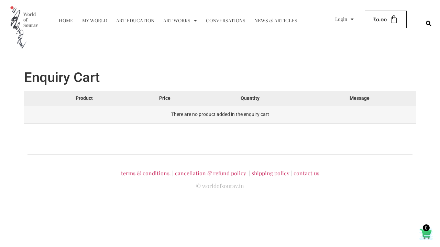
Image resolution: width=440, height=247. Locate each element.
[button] (429, 24)
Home (66, 20)
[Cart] (386, 19)
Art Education (135, 20)
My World (94, 20)
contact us (306, 173)
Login (344, 19)
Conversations (225, 20)
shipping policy (270, 173)
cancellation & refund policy (210, 173)
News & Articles (275, 20)
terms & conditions (145, 173)
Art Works (180, 20)
